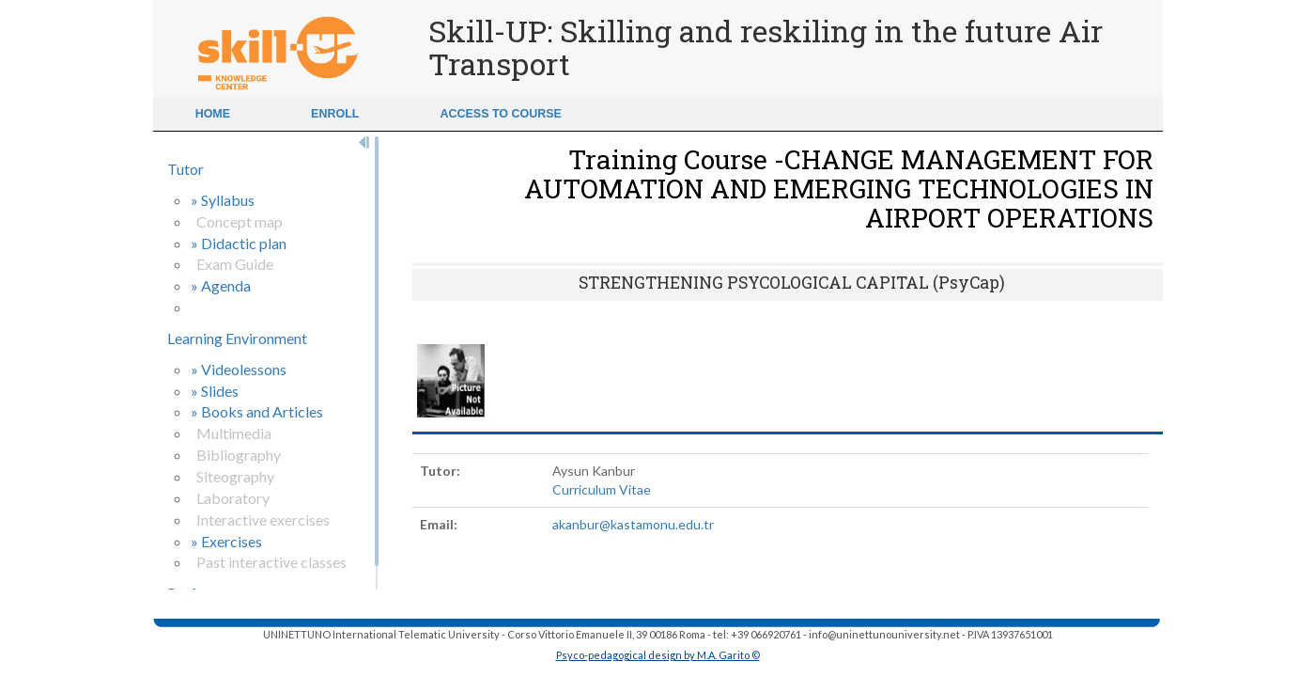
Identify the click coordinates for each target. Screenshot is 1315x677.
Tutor (185, 169)
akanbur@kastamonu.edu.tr (633, 524)
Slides (220, 391)
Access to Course (501, 113)
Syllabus (228, 200)
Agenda (226, 285)
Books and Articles (262, 411)
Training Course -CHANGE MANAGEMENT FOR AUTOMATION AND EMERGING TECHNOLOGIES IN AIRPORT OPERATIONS (838, 188)
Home (212, 113)
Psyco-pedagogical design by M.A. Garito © (658, 655)
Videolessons (243, 369)
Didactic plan (243, 243)
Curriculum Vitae (601, 489)
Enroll (335, 113)
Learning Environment (237, 338)
